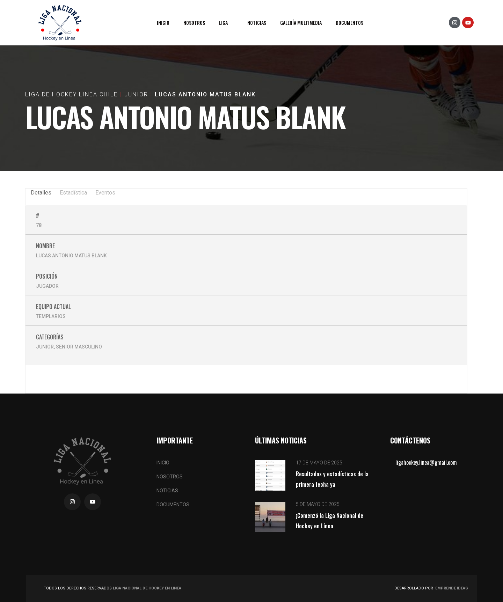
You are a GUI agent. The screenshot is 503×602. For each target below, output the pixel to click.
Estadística (73, 192)
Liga (223, 22)
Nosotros (194, 22)
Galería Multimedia (301, 22)
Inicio (163, 22)
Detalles (41, 192)
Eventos (105, 192)
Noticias (256, 22)
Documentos (349, 22)
